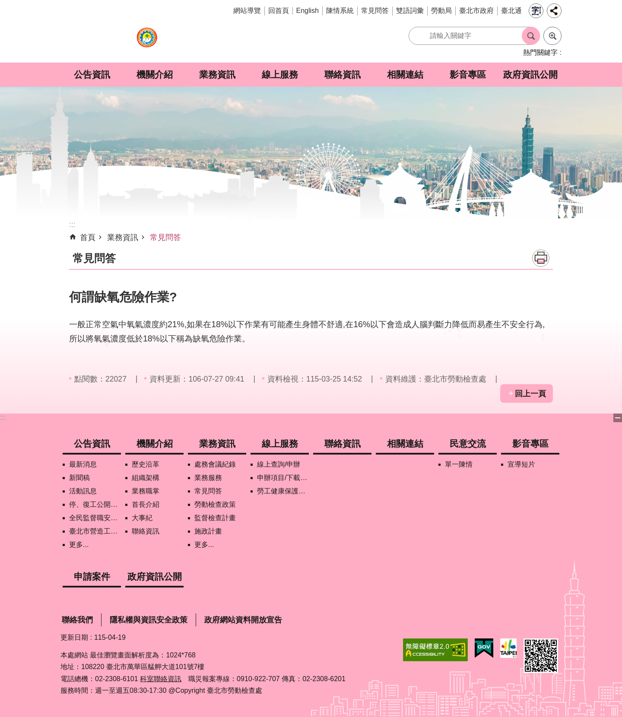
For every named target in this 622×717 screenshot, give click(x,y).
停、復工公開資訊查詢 (95, 504)
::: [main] (72, 224)
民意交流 (468, 444)
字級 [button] (536, 10)
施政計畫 (208, 531)
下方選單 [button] (617, 418)
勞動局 (441, 10)
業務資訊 (217, 74)
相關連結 (405, 74)
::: (3, 417)
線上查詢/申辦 (278, 464)
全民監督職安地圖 (95, 517)
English (307, 10)
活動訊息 (83, 491)
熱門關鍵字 (540, 52)
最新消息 (83, 464)
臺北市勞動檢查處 (146, 42)
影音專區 (468, 74)
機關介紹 (154, 74)
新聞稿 (79, 477)
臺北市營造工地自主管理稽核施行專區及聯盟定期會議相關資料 (95, 531)
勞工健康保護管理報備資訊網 (283, 491)
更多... (79, 544)
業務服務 (208, 477)
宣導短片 (521, 464)
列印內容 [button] (540, 258)
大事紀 (142, 517)
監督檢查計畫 (215, 517)
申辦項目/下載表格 (283, 477)
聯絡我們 (77, 620)
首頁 (87, 237)
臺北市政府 (476, 10)
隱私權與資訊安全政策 (148, 620)
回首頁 (278, 10)
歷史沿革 (145, 464)
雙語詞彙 (410, 10)
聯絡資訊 (342, 74)
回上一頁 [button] (530, 393)
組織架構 (145, 477)
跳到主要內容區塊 (4, 4)
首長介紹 (145, 504)
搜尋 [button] (531, 36)
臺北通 (511, 10)
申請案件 (92, 576)
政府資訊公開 (530, 74)
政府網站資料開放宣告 (243, 620)
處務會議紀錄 (215, 464)
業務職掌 (145, 491)
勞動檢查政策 (215, 504)
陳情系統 (340, 10)
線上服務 (280, 74)
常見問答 (375, 10)
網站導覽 (247, 10)
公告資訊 (92, 74)
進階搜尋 (552, 36)
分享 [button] (554, 10)
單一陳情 (459, 464)
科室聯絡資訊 (160, 678)
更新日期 (74, 637)
